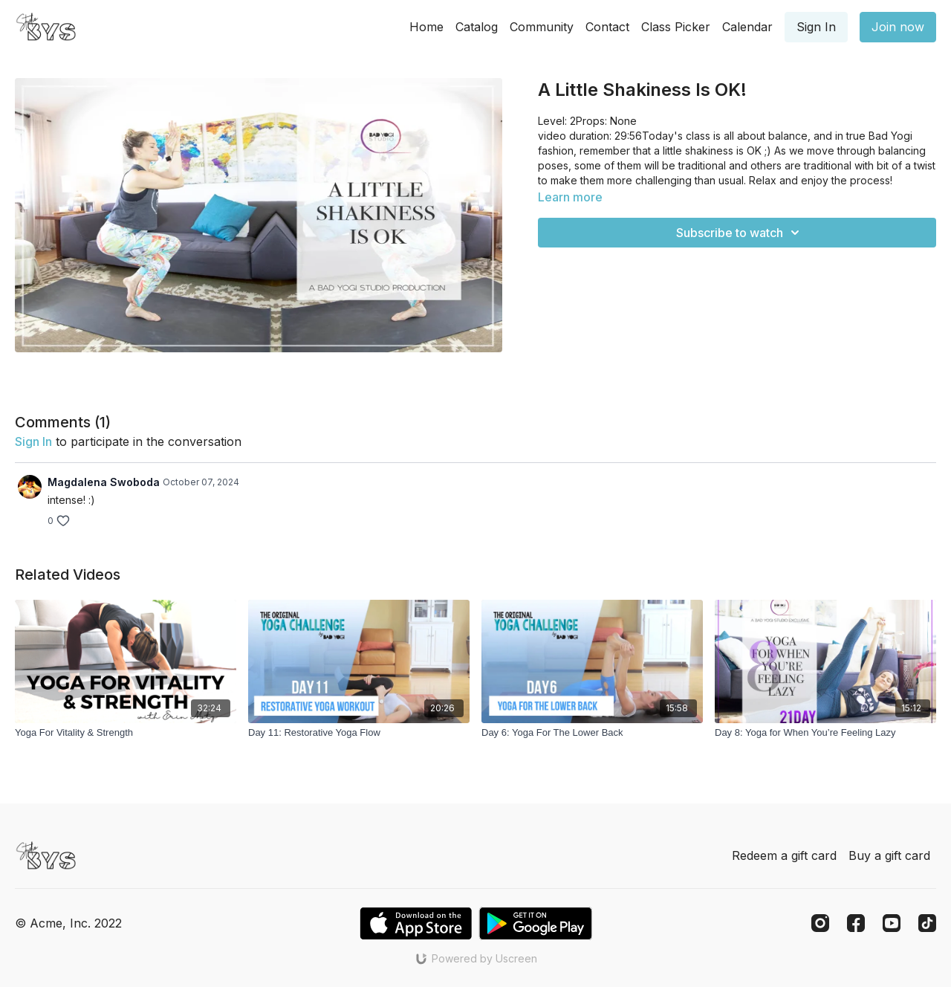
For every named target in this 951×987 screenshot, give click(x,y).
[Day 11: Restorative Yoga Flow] (359, 732)
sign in (33, 441)
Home (426, 26)
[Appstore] (416, 923)
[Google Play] (535, 923)
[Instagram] (820, 923)
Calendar (747, 26)
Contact (607, 26)
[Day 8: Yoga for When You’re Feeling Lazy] (825, 732)
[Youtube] (891, 923)
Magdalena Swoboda (104, 482)
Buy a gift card (889, 855)
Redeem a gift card (784, 855)
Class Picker (675, 26)
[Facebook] (856, 923)
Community (542, 26)
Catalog (476, 26)
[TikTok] (927, 923)
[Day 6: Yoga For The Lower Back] (592, 732)
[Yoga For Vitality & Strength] (125, 732)
